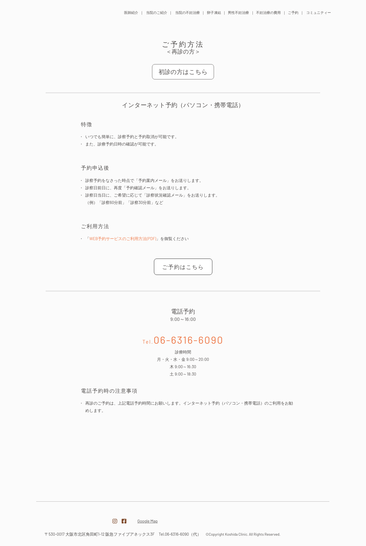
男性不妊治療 (238, 12)
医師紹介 (131, 12)
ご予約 (293, 12)
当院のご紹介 (156, 12)
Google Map (147, 521)
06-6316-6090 (183, 339)
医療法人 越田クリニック (69, 11)
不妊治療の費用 (268, 12)
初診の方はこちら (183, 71)
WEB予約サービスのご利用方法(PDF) (122, 238)
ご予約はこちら (183, 266)
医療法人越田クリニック (73, 517)
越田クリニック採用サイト (292, 518)
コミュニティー (318, 12)
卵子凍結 (214, 12)
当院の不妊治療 (187, 12)
